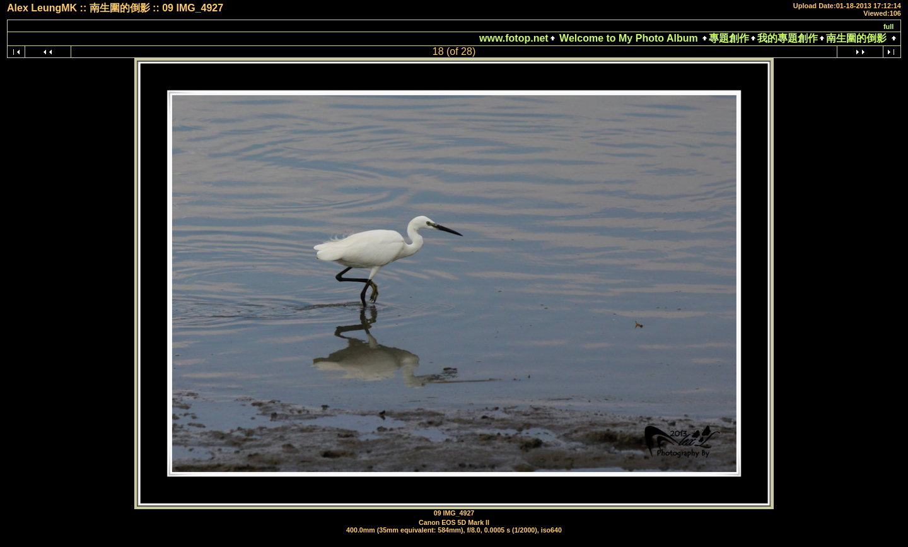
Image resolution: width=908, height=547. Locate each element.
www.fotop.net (514, 38)
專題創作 (729, 38)
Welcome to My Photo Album (629, 38)
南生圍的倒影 (856, 38)
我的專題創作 (787, 38)
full (888, 26)
